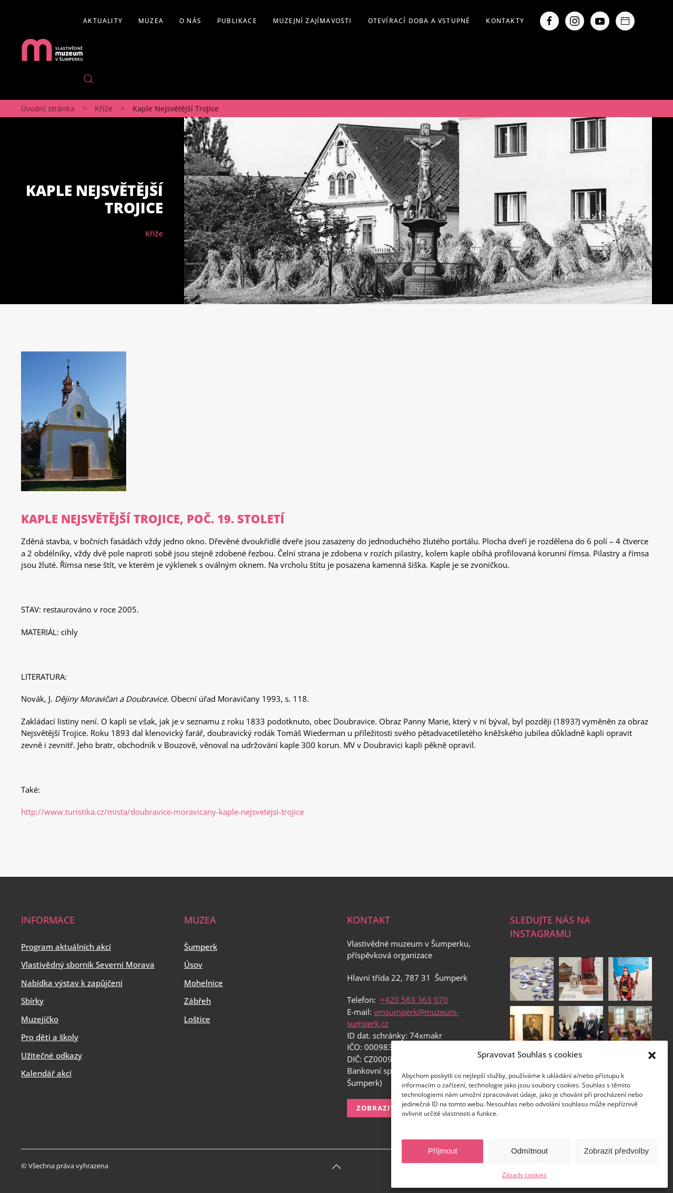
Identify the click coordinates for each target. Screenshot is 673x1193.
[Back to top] (336, 1166)
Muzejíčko (39, 1019)
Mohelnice (203, 983)
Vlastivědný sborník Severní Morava (88, 964)
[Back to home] (52, 50)
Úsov (193, 964)
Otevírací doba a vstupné (419, 20)
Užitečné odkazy (51, 1055)
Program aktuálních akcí (66, 946)
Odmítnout (529, 1150)
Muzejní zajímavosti (312, 20)
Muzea (151, 20)
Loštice (197, 1019)
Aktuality (103, 20)
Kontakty (505, 20)
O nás (190, 20)
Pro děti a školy (49, 1037)
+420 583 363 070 (414, 999)
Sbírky (32, 1000)
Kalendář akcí (46, 1073)
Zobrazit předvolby (616, 1150)
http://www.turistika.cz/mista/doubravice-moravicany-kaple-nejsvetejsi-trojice (162, 811)
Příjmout (442, 1150)
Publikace (237, 20)
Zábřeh (197, 1000)
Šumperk (200, 946)
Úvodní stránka (48, 108)
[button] (652, 1054)
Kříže (104, 108)
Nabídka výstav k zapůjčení (72, 983)
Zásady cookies (524, 1174)
